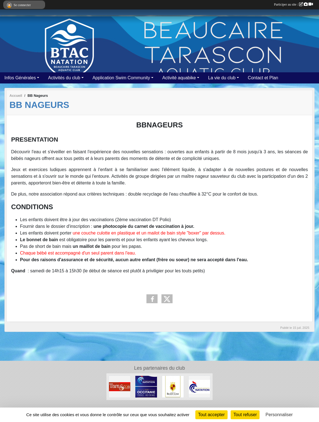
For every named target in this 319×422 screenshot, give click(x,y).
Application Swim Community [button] (121, 77)
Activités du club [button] (64, 77)
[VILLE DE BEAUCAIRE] (173, 386)
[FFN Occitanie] (146, 386)
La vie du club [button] (222, 77)
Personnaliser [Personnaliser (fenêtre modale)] (279, 414)
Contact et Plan (263, 77)
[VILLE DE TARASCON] (120, 386)
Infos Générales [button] (20, 77)
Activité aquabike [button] (179, 77)
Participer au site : (293, 4)
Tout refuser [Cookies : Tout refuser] (245, 414)
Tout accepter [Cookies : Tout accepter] (211, 414)
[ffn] (199, 386)
